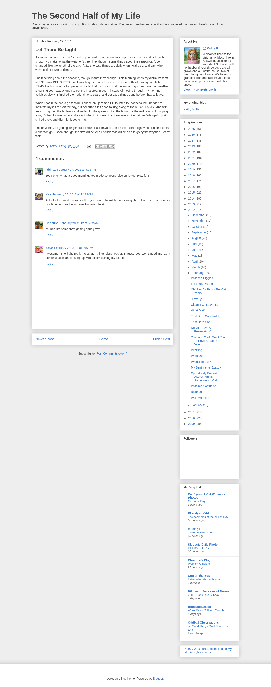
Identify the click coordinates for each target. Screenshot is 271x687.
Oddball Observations (203, 622)
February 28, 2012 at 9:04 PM (73, 248)
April (195, 261)
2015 (192, 192)
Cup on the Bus (199, 575)
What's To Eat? (201, 361)
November (199, 220)
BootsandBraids (199, 607)
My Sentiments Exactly (206, 367)
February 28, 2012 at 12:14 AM (72, 194)
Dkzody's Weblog (200, 513)
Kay (48, 194)
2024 (192, 140)
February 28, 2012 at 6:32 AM (79, 223)
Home (103, 339)
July (195, 244)
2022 (192, 152)
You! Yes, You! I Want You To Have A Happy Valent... (208, 340)
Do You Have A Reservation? (201, 329)
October (197, 226)
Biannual (197, 392)
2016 (192, 187)
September (199, 232)
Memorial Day (196, 501)
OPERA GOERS (198, 548)
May (195, 255)
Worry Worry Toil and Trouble (206, 610)
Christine (52, 223)
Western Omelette (199, 563)
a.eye (49, 248)
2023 (192, 146)
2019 (192, 169)
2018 (192, 175)
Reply (49, 181)
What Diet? (198, 310)
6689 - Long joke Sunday (203, 594)
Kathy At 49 (191, 109)
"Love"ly (196, 299)
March (196, 267)
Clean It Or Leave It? (204, 304)
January (197, 405)
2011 (192, 412)
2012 (192, 210)
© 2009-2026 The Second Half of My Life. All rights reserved (208, 650)
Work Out (197, 355)
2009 (192, 424)
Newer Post (44, 339)
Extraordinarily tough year (204, 579)
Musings (194, 529)
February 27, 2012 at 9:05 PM (76, 169)
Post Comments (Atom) (111, 353)
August (197, 238)
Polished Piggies (202, 278)
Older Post (161, 339)
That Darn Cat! (200, 322)
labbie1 (51, 169)
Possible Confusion (203, 386)
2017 (192, 181)
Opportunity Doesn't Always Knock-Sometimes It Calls (205, 376)
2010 (192, 418)
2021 (192, 158)
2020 (192, 163)
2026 (192, 129)
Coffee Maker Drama (201, 532)
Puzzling (196, 350)
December (199, 215)
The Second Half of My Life (86, 15)
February (198, 273)
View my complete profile (200, 89)
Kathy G (212, 48)
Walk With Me (200, 397)
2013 (192, 204)
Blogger (158, 678)
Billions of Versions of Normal (209, 591)
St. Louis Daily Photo (203, 544)
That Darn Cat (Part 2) (205, 316)
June (195, 249)
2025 (192, 134)
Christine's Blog (199, 560)
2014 (192, 198)
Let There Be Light (203, 283)
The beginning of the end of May (208, 516)
